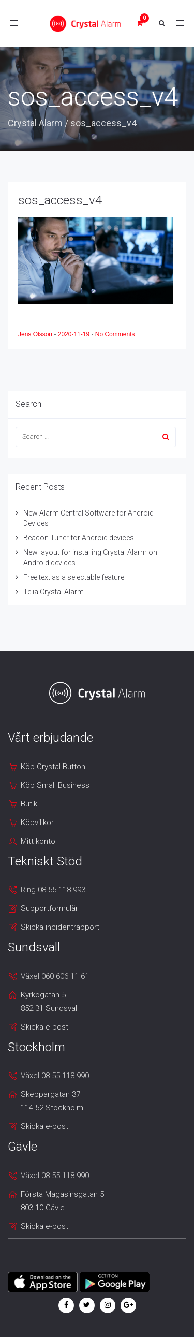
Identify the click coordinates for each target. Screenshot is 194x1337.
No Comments (115, 334)
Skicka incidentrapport (60, 927)
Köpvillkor (37, 822)
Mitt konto (38, 841)
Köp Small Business (55, 785)
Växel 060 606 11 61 (55, 976)
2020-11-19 (75, 334)
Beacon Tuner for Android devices (78, 538)
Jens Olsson (36, 334)
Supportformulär (49, 908)
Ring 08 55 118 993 (53, 889)
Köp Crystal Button (53, 766)
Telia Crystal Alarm (53, 591)
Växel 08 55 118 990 (55, 1075)
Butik (29, 804)
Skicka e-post (44, 1027)
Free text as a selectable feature (73, 577)
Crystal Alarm (35, 122)
